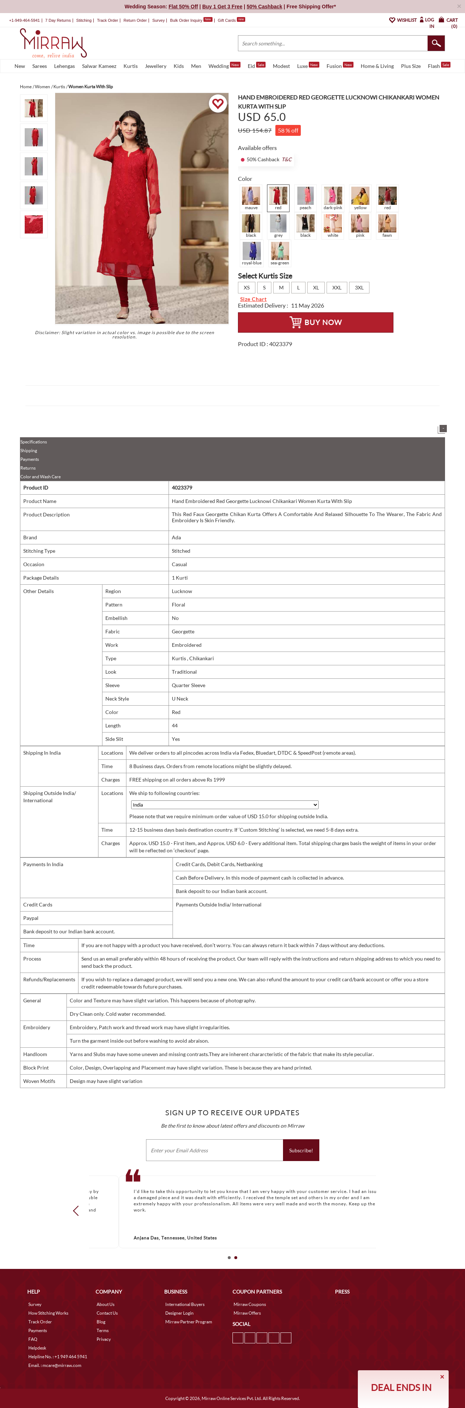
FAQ (32, 1339)
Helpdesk (37, 1348)
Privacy (104, 1339)
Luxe (308, 65)
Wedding (224, 65)
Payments (29, 459)
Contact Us (107, 1313)
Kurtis (131, 66)
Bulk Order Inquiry (186, 20)
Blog (101, 1321)
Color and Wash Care (40, 476)
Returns (28, 468)
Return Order (135, 20)
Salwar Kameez (99, 66)
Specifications (33, 442)
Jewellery (155, 66)
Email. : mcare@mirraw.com (54, 1365)
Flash (439, 65)
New (20, 66)
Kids (179, 66)
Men (196, 66)
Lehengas (64, 66)
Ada (176, 537)
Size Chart (253, 299)
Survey (158, 20)
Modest (281, 66)
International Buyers (185, 1304)
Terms (103, 1330)
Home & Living (377, 66)
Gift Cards (231, 20)
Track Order (107, 20)
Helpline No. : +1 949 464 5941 (57, 1356)
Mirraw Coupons (250, 1304)
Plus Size (411, 66)
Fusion (340, 65)
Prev (78, 1210)
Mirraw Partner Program (188, 1321)
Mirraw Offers (247, 1313)
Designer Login (179, 1313)
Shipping (28, 450)
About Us (105, 1304)
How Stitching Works (48, 1313)
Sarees (39, 66)
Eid (257, 65)
